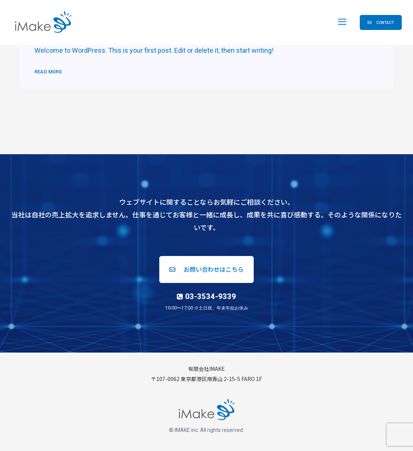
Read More (48, 71)
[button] (381, 22)
